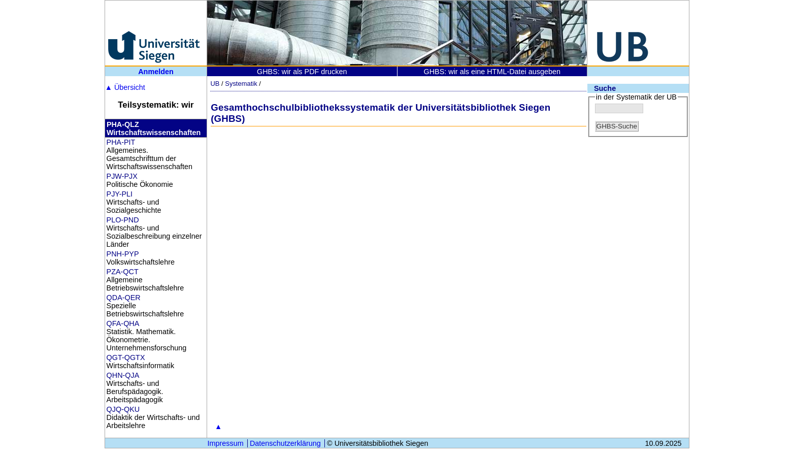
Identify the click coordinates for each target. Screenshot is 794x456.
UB (214, 83)
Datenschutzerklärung (285, 443)
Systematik (241, 83)
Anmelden (156, 72)
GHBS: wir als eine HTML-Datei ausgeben (491, 72)
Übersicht (125, 87)
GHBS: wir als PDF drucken (302, 72)
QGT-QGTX (126, 357)
